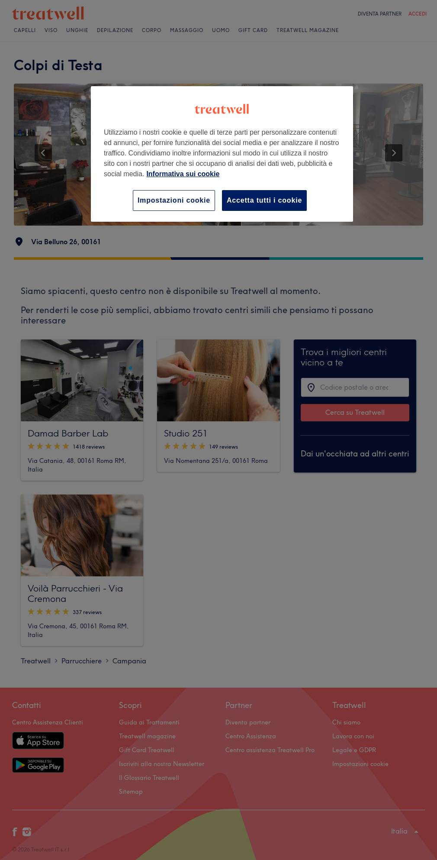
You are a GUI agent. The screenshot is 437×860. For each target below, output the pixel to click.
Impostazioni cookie (174, 200)
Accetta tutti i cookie (264, 200)
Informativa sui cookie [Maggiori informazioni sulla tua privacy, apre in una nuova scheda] (182, 174)
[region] (222, 154)
